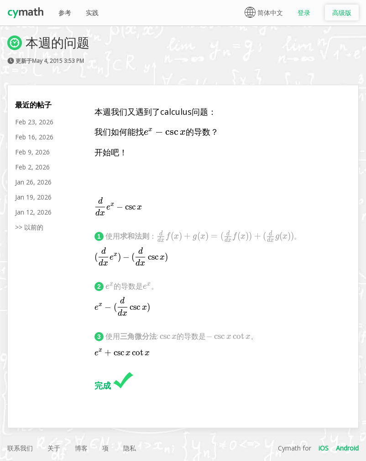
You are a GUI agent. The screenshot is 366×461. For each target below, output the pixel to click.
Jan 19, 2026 (33, 197)
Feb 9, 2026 (32, 152)
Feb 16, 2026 (34, 137)
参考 (64, 12)
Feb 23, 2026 (34, 122)
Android (347, 448)
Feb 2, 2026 (32, 167)
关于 (53, 448)
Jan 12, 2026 (33, 212)
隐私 (129, 448)
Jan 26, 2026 (33, 182)
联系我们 (20, 448)
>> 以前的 (29, 227)
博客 (81, 448)
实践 (92, 12)
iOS (324, 448)
